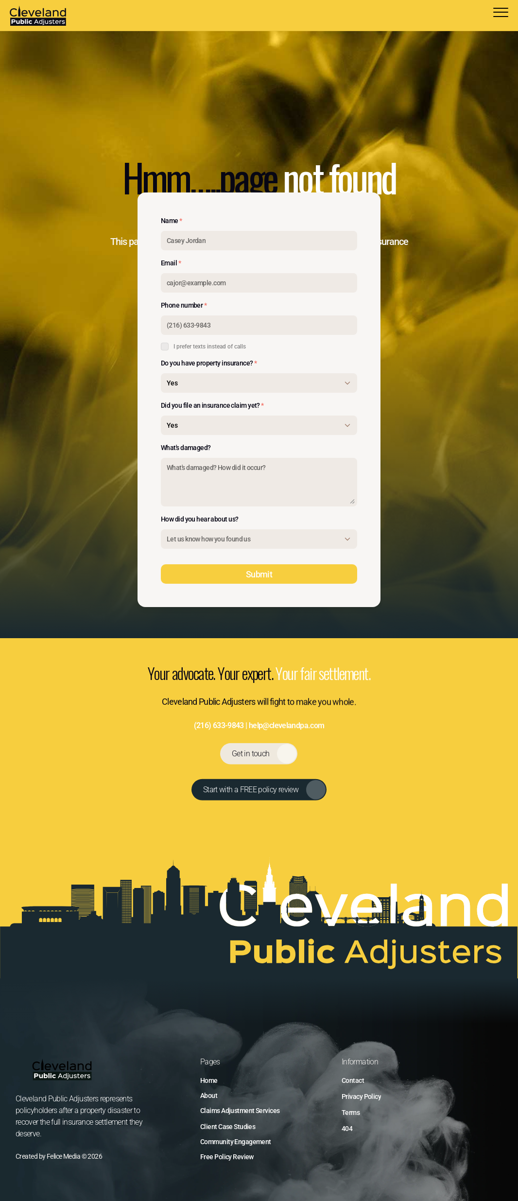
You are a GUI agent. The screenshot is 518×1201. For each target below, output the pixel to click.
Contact (353, 1080)
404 (347, 1128)
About (208, 1095)
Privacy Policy (361, 1096)
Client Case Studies (227, 1127)
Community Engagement (235, 1142)
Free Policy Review (227, 1157)
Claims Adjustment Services (239, 1110)
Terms (351, 1112)
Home (209, 1080)
